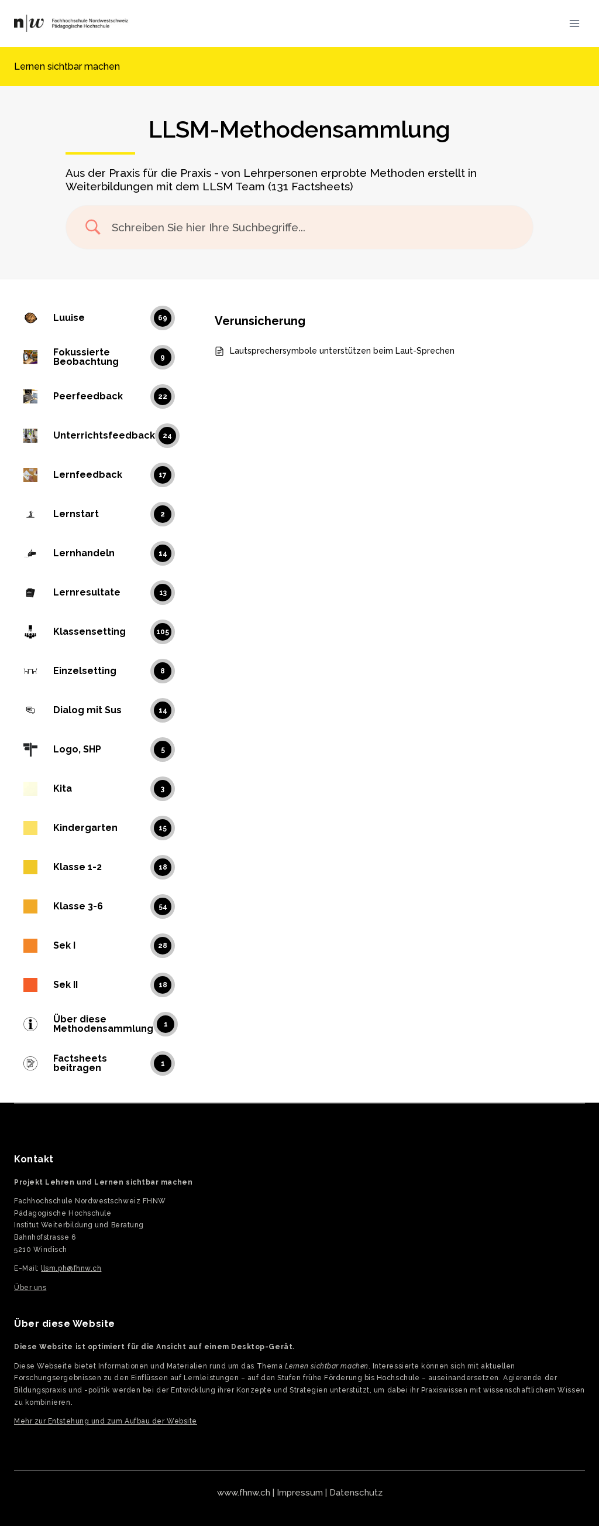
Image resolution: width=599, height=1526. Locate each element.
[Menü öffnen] (574, 23)
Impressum (300, 1492)
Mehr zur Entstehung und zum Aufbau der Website (105, 1421)
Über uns (30, 1288)
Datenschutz (356, 1492)
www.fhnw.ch (243, 1492)
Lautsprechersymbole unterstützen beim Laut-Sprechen (342, 350)
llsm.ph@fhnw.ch (71, 1268)
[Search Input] (314, 227)
